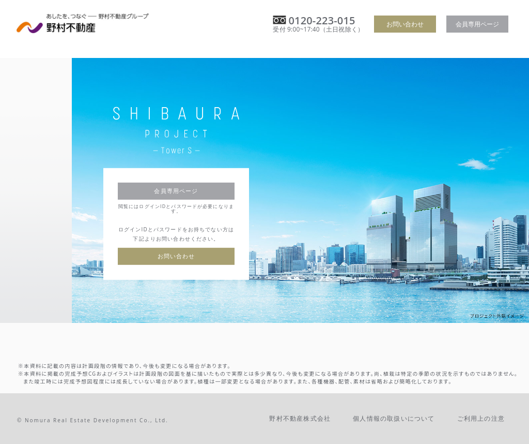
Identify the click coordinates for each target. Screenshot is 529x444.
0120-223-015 (321, 20)
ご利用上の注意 (481, 418)
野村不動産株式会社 (300, 418)
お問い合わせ (405, 24)
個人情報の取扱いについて (393, 418)
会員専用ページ (477, 24)
